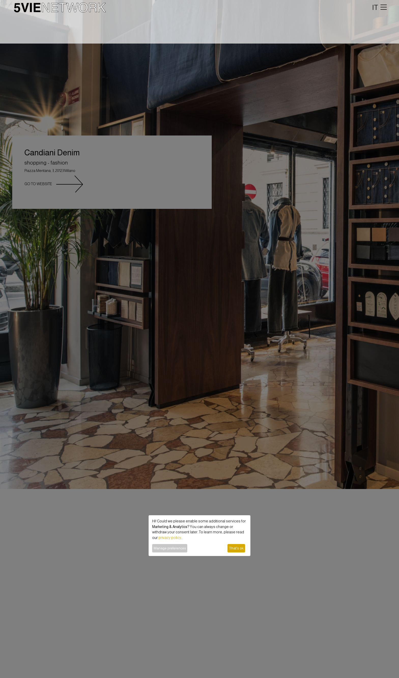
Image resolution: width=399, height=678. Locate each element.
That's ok (236, 548)
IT (375, 7)
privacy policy (170, 538)
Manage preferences (170, 548)
